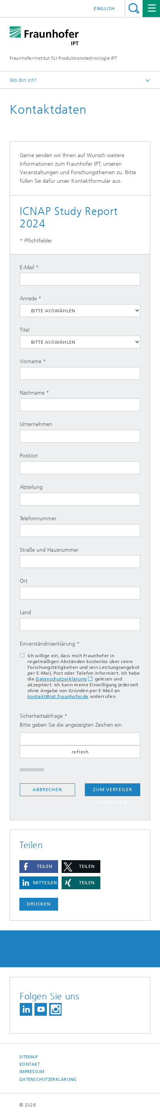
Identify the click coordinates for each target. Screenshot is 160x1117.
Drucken (39, 904)
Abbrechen (47, 789)
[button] (38, 866)
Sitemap (28, 1057)
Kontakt (29, 1064)
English (104, 8)
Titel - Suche (134, 8)
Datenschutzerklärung (61, 679)
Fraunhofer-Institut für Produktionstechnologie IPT (63, 58)
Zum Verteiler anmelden (112, 791)
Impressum (31, 1071)
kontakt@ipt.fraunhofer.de (58, 696)
